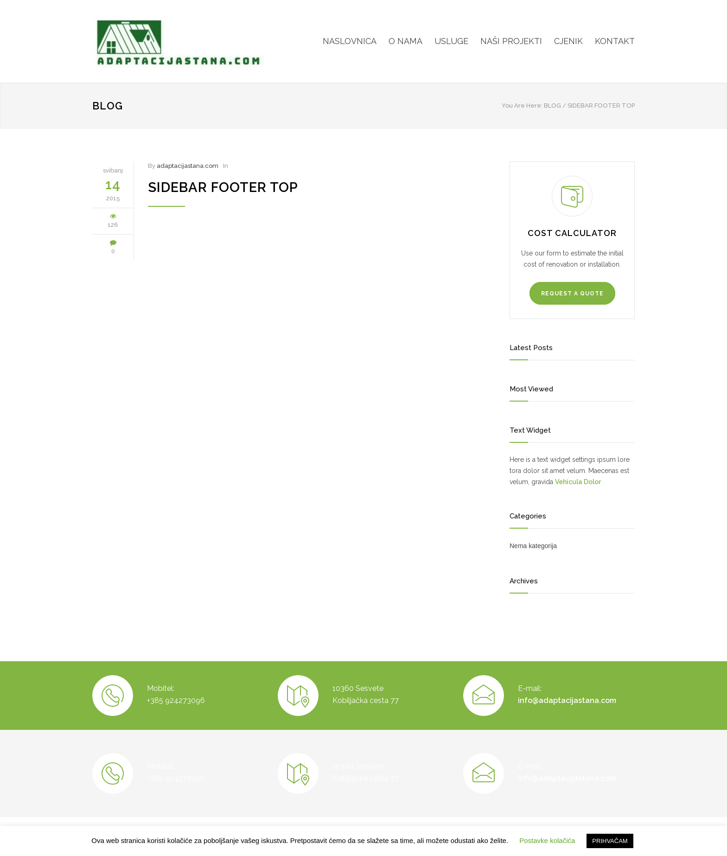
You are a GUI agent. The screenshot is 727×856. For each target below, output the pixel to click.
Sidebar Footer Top (223, 187)
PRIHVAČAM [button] (609, 840)
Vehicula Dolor (578, 481)
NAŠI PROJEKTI (511, 41)
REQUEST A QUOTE (572, 293)
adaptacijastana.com (187, 165)
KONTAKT (615, 41)
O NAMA (405, 41)
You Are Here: (522, 105)
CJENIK (568, 41)
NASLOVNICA (349, 41)
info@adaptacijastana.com (567, 700)
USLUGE (451, 41)
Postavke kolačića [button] (547, 840)
